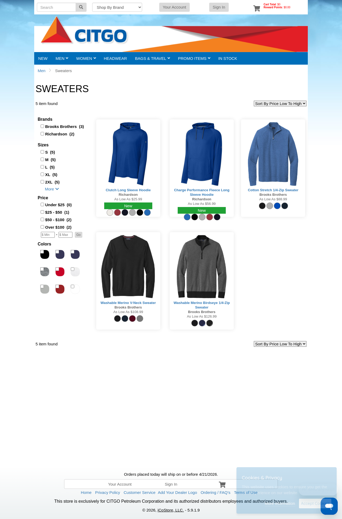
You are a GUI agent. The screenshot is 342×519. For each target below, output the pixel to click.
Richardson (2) (59, 134)
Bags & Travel (152, 58)
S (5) (50, 152)
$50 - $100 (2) (58, 219)
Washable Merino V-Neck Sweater (128, 303)
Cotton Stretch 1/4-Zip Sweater (273, 190)
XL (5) (51, 174)
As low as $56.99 (202, 204)
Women (86, 58)
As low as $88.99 (273, 199)
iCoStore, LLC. (171, 510)
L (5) (50, 167)
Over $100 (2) (58, 227)
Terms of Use (246, 492)
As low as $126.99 (201, 316)
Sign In (219, 7)
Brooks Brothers (273, 195)
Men (62, 58)
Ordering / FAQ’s (215, 492)
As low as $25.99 (128, 199)
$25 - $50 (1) (57, 212)
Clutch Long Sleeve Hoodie (128, 190)
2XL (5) (52, 182)
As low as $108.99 (128, 312)
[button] (78, 235)
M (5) (50, 159)
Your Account (174, 7)
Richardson (128, 195)
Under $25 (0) (58, 204)
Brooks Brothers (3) (64, 126)
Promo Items (194, 58)
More (52, 189)
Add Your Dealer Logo (177, 492)
